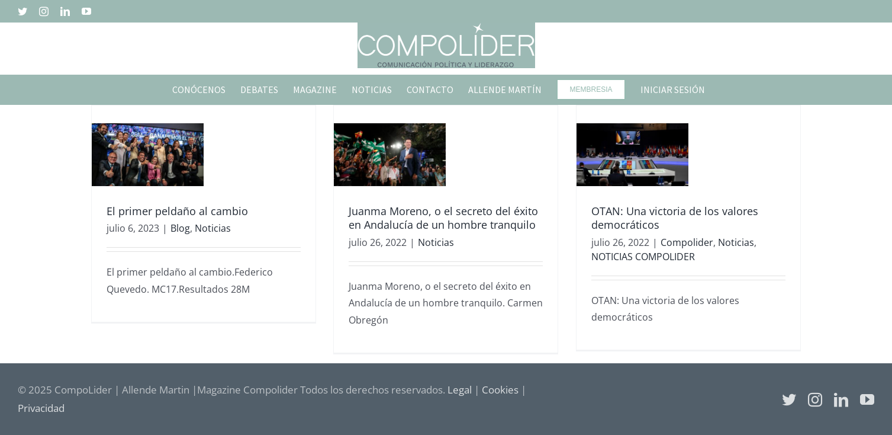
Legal (459, 389)
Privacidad (41, 408)
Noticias (213, 228)
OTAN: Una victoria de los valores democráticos (674, 218)
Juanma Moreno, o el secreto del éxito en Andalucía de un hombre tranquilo (443, 218)
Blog (180, 228)
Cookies (500, 389)
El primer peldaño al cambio (177, 211)
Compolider (687, 242)
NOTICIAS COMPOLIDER (643, 256)
